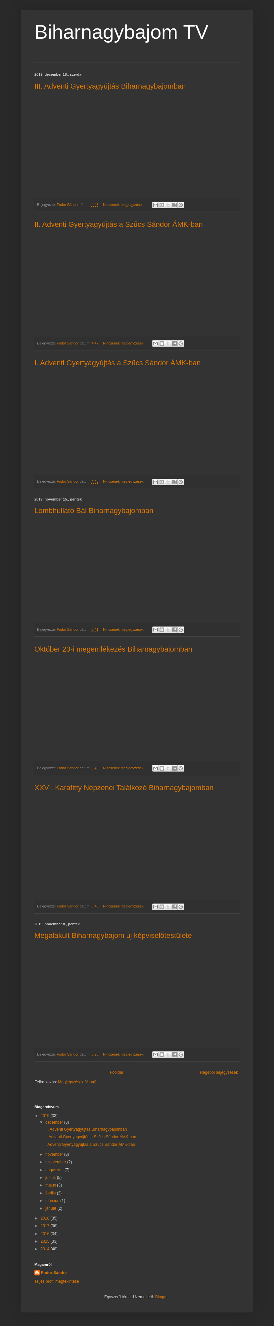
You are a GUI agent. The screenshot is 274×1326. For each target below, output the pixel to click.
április (51, 1193)
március (52, 1200)
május (51, 1185)
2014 (46, 1249)
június (51, 1177)
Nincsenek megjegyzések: (124, 205)
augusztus (55, 1170)
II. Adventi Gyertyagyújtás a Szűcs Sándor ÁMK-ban (118, 224)
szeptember (56, 1162)
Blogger (162, 1297)
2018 (46, 1218)
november (54, 1154)
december (54, 1122)
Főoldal (116, 1072)
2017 (46, 1226)
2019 (46, 1115)
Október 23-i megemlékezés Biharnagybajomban (113, 649)
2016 (46, 1233)
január (51, 1208)
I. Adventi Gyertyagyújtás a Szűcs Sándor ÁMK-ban (117, 363)
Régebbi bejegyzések (219, 1072)
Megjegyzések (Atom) (77, 1082)
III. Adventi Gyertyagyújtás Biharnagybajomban (110, 86)
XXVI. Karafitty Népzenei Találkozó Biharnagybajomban (123, 788)
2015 (46, 1241)
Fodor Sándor (54, 1272)
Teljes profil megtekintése (56, 1281)
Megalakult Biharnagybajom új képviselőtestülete (113, 935)
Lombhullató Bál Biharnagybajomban (94, 510)
